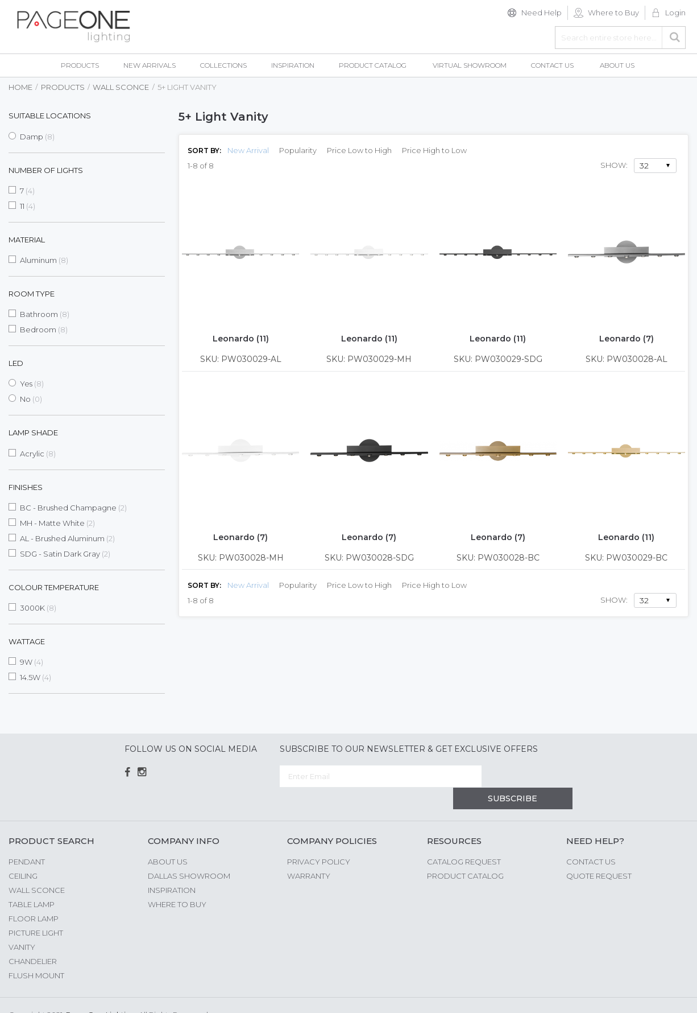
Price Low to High (359, 150)
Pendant (27, 839)
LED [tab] (16, 363)
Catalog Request (464, 839)
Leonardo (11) (241, 338)
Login (675, 12)
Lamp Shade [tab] (33, 432)
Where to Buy (613, 12)
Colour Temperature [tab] (54, 587)
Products (63, 87)
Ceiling (23, 853)
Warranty (308, 853)
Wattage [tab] (27, 641)
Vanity (22, 924)
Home (20, 87)
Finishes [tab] (26, 487)
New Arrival (248, 150)
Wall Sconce (121, 87)
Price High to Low (434, 150)
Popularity (298, 150)
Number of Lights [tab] (46, 170)
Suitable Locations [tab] (50, 115)
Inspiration (172, 867)
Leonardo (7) (626, 338)
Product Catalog (465, 853)
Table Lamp (32, 882)
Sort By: (204, 150)
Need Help (541, 12)
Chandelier (33, 939)
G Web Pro (668, 994)
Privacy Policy (318, 839)
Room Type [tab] (32, 293)
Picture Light (36, 910)
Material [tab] (27, 239)
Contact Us (591, 839)
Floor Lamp (34, 896)
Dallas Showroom (189, 853)
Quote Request (599, 853)
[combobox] (620, 37)
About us (168, 839)
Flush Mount (36, 953)
